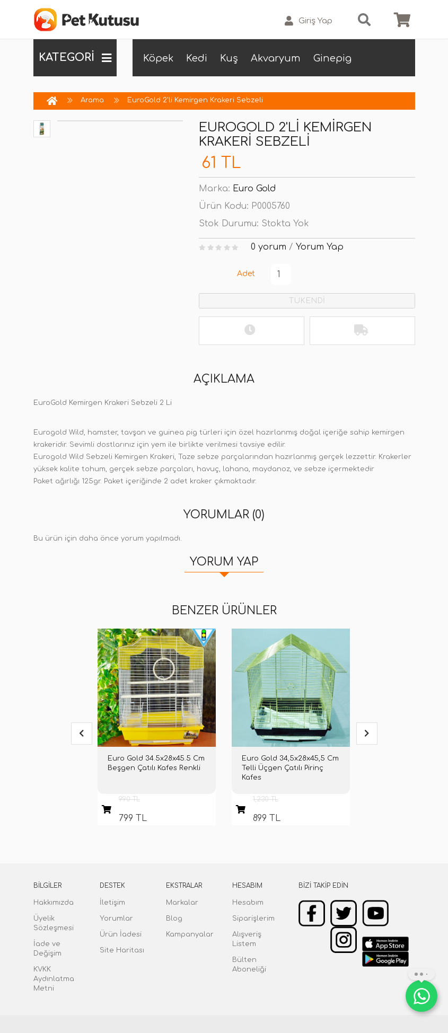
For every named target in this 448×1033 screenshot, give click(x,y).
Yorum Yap (320, 247)
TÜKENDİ (307, 301)
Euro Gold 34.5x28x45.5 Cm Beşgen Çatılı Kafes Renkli (156, 763)
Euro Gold (254, 188)
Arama (92, 100)
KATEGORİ (75, 57)
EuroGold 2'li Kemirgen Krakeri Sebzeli (195, 100)
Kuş (229, 58)
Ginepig (332, 58)
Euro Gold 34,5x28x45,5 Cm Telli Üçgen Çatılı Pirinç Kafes (290, 768)
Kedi (196, 58)
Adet (246, 274)
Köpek (158, 58)
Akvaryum (276, 58)
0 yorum (268, 247)
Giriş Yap (308, 21)
